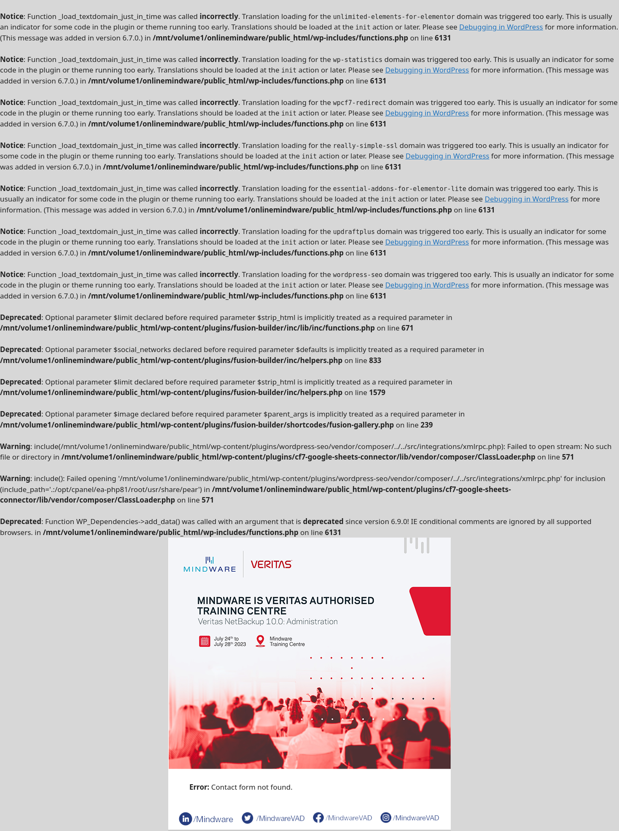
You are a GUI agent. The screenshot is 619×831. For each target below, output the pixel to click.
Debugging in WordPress (501, 27)
